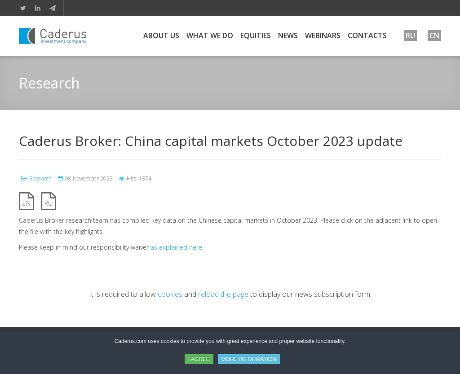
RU (48, 203)
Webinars (323, 35)
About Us (161, 35)
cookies (170, 294)
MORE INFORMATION (248, 359)
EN (26, 203)
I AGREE (199, 359)
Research (40, 178)
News (288, 35)
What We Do (209, 35)
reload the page (223, 294)
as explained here (176, 247)
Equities (255, 35)
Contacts (367, 35)
